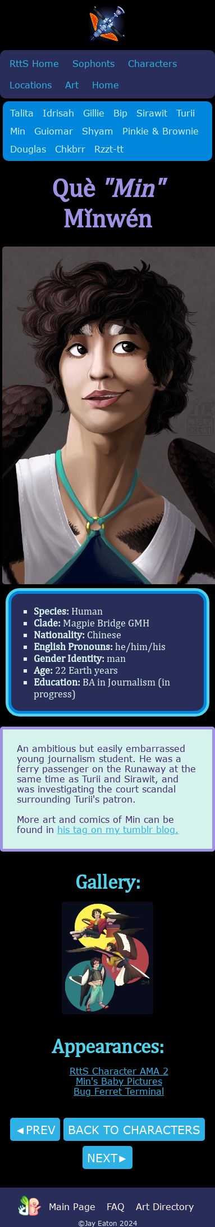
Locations (31, 85)
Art (72, 85)
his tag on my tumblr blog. (118, 830)
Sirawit (151, 113)
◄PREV (35, 1129)
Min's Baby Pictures (119, 1081)
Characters (152, 64)
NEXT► (108, 1157)
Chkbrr (70, 149)
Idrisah (58, 113)
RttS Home (34, 64)
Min (17, 131)
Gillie (93, 113)
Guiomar (53, 131)
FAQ (116, 1207)
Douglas (28, 149)
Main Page (72, 1207)
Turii (185, 113)
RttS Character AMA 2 (119, 1071)
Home (105, 85)
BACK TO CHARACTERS (134, 1129)
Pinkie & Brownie (160, 131)
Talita (22, 113)
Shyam (97, 131)
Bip (120, 113)
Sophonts (93, 64)
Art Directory (165, 1207)
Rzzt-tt (108, 149)
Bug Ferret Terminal (119, 1091)
